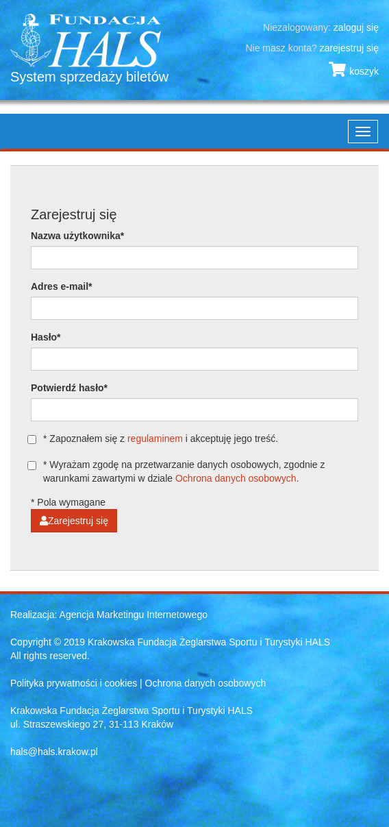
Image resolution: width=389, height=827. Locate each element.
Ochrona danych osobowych (236, 478)
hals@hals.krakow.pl (54, 751)
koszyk (354, 71)
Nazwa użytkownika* (77, 235)
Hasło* (46, 337)
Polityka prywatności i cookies (73, 683)
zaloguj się (356, 27)
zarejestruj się (349, 47)
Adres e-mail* (61, 286)
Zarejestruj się (74, 520)
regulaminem (155, 438)
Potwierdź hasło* (69, 387)
